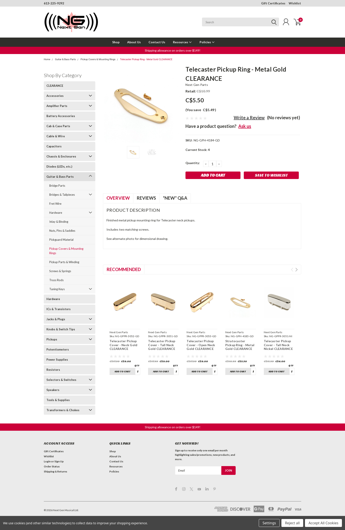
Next (296, 269)
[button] (172, 50)
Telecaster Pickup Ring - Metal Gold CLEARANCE (146, 59)
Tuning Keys (57, 289)
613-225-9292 (54, 3)
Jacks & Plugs (55, 319)
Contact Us (157, 42)
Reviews (146, 198)
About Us (134, 42)
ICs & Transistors (58, 309)
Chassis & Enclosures (61, 156)
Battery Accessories (60, 116)
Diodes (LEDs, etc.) (59, 166)
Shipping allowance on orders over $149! (172, 50)
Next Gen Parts (196, 85)
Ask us (244, 126)
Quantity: (192, 163)
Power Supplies (57, 359)
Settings (269, 523)
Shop (115, 42)
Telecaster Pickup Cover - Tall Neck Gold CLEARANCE (161, 345)
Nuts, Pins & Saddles (62, 230)
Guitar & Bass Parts (65, 59)
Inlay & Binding (58, 221)
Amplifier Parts (56, 106)
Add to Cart (122, 371)
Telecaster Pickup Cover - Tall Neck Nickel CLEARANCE (278, 345)
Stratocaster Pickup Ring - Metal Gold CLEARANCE (240, 345)
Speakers (52, 390)
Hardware (55, 212)
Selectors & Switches (61, 380)
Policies (207, 42)
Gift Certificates (273, 3)
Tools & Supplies (58, 400)
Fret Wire (55, 203)
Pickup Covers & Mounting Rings (98, 59)
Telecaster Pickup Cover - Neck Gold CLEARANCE (123, 345)
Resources (182, 42)
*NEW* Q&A (175, 198)
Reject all (292, 523)
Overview (118, 198)
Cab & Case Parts (58, 126)
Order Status (52, 466)
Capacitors (54, 146)
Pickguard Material (61, 239)
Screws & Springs (60, 271)
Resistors (53, 369)
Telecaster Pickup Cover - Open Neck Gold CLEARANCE (201, 345)
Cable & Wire (55, 136)
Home (47, 59)
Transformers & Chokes (62, 410)
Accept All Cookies (323, 523)
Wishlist (295, 3)
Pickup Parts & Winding (64, 262)
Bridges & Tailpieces (62, 194)
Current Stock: (197, 150)
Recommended (123, 269)
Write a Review (249, 117)
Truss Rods (56, 280)
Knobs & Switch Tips (60, 329)
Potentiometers (57, 349)
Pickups (51, 339)
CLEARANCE (54, 85)
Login (47, 461)
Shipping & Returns (55, 471)
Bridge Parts (57, 185)
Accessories (55, 96)
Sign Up (59, 461)
